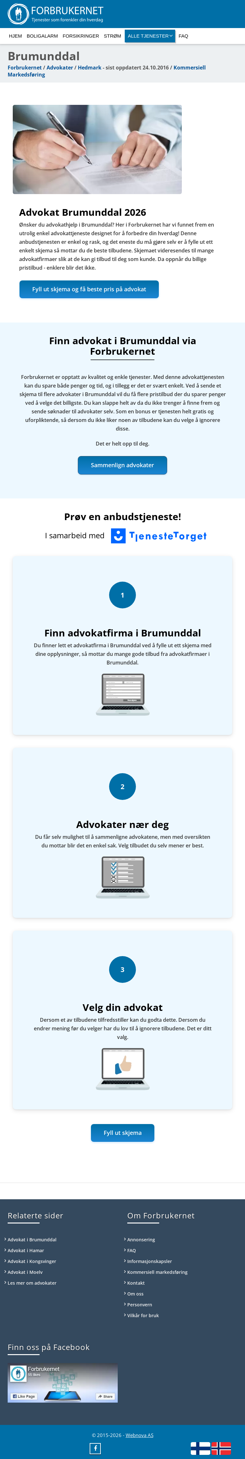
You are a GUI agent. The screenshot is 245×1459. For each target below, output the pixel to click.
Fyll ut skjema (123, 1132)
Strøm (112, 36)
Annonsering (141, 1240)
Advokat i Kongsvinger (32, 1261)
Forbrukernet (25, 67)
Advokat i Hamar (26, 1250)
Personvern (139, 1305)
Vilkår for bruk (143, 1315)
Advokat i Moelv (25, 1272)
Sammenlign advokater (122, 465)
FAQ (183, 36)
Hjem (15, 36)
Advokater (60, 67)
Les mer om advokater (32, 1283)
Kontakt (136, 1283)
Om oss (135, 1294)
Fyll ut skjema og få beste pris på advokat (89, 289)
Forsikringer (81, 36)
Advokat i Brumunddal (32, 1240)
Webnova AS (139, 1435)
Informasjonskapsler (149, 1261)
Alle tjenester (150, 36)
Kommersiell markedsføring (157, 1272)
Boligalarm (42, 36)
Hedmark (89, 67)
